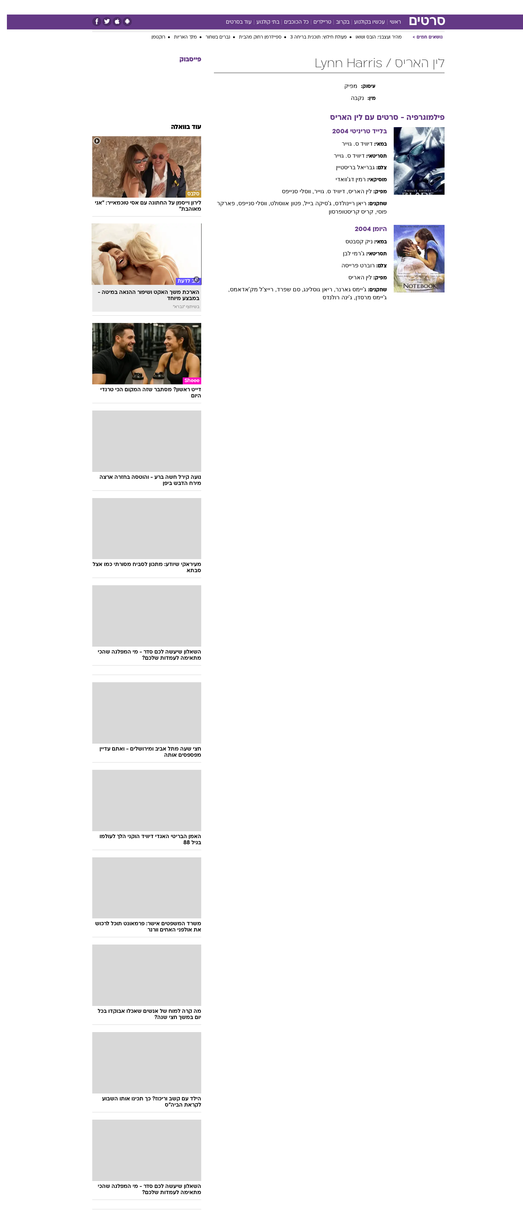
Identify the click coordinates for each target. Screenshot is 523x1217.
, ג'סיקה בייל (312, 203)
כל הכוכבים (289, 22)
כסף (285, 7)
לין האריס (353, 191)
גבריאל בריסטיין (348, 167)
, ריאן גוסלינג (312, 289)
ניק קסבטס (352, 241)
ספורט (379, 7)
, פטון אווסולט (280, 203)
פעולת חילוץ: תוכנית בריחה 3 (311, 37)
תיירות (218, 7)
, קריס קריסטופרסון (346, 212)
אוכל (265, 7)
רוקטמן (151, 37)
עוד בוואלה (179, 127)
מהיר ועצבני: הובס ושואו (372, 37)
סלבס (305, 7)
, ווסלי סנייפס (291, 191)
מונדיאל (353, 7)
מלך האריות (178, 37)
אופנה (165, 7)
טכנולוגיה (191, 7)
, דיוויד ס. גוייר (324, 191)
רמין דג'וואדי (344, 179)
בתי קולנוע (261, 22)
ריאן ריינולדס (344, 203)
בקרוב (335, 22)
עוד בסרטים (232, 22)
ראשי (388, 22)
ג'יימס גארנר (344, 289)
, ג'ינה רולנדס (332, 297)
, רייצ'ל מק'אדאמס (246, 289)
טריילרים (315, 22)
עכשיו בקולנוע (362, 22)
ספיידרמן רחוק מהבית (253, 37)
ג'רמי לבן (347, 253)
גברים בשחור (211, 37)
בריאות (243, 7)
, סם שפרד (283, 289)
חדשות (404, 7)
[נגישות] (10, 7)
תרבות (328, 7)
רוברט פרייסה (351, 265)
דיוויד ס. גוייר (350, 144)
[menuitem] (399, 7)
